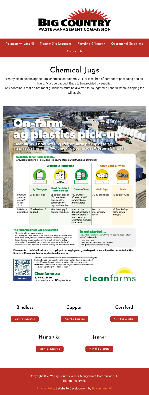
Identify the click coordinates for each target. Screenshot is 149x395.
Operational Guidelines (127, 43)
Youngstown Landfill (20, 43)
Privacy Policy (47, 388)
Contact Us (74, 51)
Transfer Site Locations (55, 43)
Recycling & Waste (90, 43)
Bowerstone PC (102, 388)
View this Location (25, 319)
